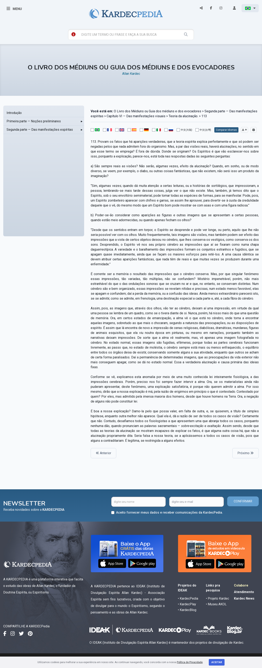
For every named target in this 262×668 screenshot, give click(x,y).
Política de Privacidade (190, 662)
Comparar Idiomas (226, 129)
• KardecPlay (187, 604)
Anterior (103, 453)
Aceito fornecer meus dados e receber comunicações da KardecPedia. (169, 512)
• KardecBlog (187, 610)
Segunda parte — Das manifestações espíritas (40, 130)
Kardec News (244, 598)
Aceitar (216, 662)
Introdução (14, 113)
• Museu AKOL (216, 604)
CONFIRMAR (243, 501)
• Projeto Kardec (217, 598)
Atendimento (244, 592)
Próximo (245, 453)
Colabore (241, 585)
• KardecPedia (188, 598)
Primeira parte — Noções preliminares (34, 121)
